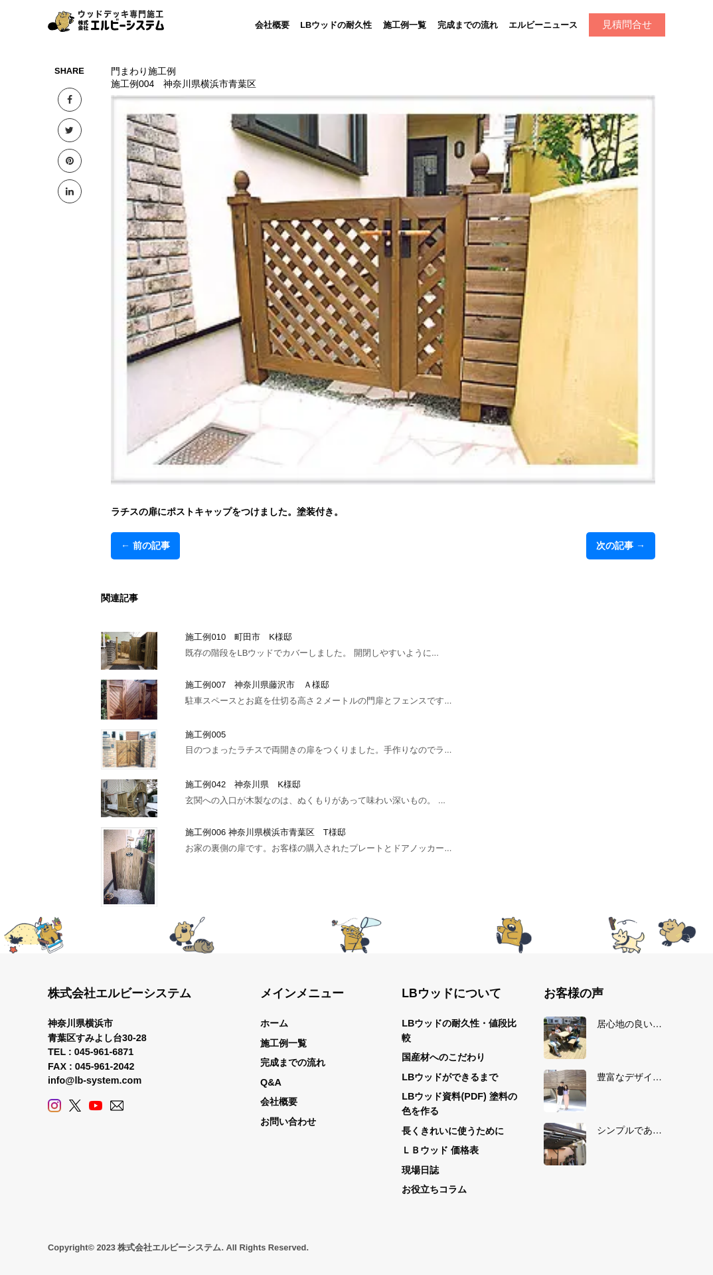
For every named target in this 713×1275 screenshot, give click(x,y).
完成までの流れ (467, 25)
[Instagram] (54, 1105)
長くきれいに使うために (453, 1131)
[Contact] (116, 1105)
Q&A (270, 1082)
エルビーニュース (543, 25)
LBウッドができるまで (450, 1077)
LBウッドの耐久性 (336, 25)
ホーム (274, 1023)
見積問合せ (627, 24)
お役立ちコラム (434, 1189)
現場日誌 (420, 1170)
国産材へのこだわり (443, 1057)
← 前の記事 (145, 545)
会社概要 (272, 25)
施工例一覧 (404, 25)
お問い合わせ (288, 1121)
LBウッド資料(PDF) (444, 1096)
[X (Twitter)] (75, 1105)
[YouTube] (95, 1105)
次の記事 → (620, 545)
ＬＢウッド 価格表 (440, 1150)
